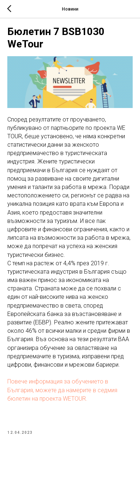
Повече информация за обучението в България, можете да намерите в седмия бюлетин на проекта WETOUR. (62, 390)
